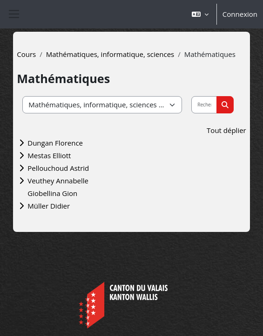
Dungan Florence (55, 142)
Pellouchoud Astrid (58, 168)
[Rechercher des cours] (204, 104)
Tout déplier (226, 130)
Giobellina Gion (52, 193)
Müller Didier (48, 205)
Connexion (240, 14)
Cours (26, 54)
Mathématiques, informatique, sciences (110, 54)
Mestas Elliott (49, 155)
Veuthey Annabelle (57, 180)
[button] (200, 14)
